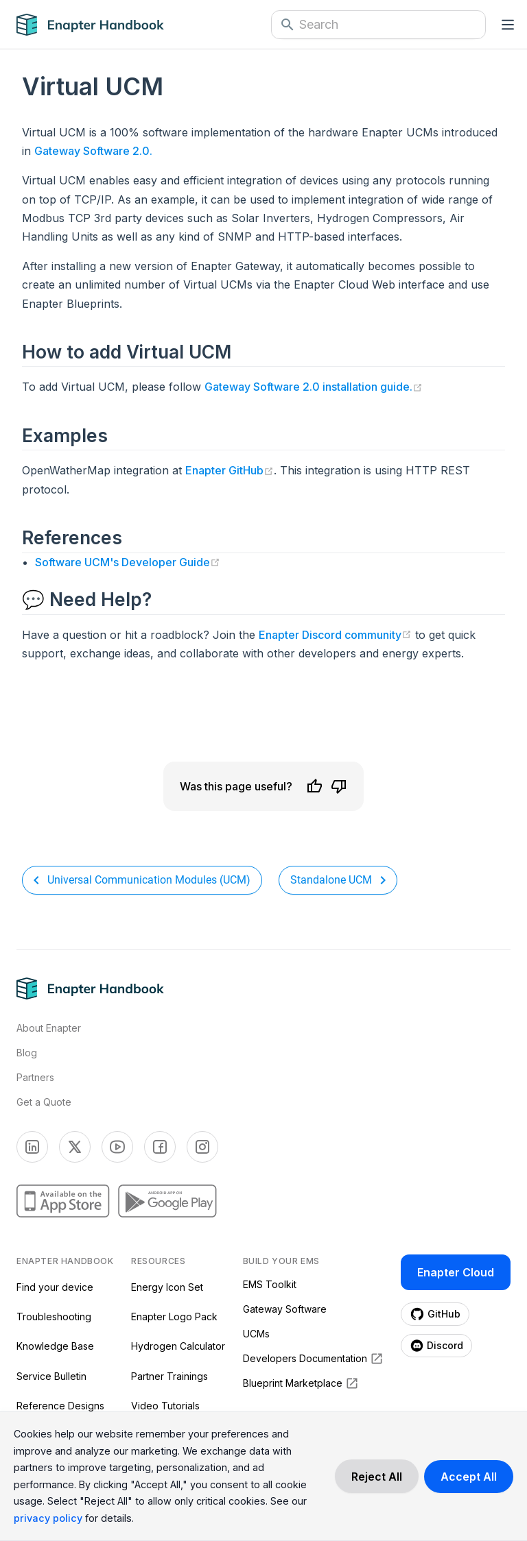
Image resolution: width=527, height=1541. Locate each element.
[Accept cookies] (468, 1476)
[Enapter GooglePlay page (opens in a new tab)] (167, 1201)
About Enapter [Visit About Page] (48, 1028)
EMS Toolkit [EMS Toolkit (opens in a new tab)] (269, 1284)
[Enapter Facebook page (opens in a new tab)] (160, 1147)
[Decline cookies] (377, 1476)
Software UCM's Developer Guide (127, 562)
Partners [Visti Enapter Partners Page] (35, 1077)
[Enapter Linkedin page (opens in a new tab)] (32, 1147)
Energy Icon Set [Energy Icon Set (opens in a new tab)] (167, 1287)
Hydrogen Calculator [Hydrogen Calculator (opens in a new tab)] (178, 1346)
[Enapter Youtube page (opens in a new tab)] (117, 1147)
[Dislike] (339, 786)
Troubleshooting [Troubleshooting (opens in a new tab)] (53, 1316)
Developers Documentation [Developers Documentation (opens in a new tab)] (313, 1359)
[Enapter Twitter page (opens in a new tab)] (75, 1147)
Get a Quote (43, 1102)
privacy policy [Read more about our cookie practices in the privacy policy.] (48, 1518)
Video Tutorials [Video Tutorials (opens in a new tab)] (165, 1405)
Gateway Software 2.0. (93, 151)
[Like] (314, 786)
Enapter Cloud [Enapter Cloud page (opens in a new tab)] (455, 1272)
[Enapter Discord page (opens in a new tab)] (436, 1345)
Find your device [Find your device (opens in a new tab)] (54, 1287)
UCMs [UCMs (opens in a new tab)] (256, 1333)
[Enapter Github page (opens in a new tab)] (435, 1314)
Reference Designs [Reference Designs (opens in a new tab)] (60, 1405)
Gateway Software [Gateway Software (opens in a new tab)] (285, 1309)
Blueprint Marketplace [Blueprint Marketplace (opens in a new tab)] (301, 1383)
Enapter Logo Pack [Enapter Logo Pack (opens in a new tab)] (174, 1316)
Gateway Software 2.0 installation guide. (313, 386)
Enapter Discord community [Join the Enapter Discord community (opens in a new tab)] (335, 636)
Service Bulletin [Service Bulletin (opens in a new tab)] (51, 1376)
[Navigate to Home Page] (99, 25)
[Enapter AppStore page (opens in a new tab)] (63, 1201)
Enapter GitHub (229, 470)
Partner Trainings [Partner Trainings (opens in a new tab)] (169, 1376)
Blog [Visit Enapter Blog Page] (26, 1052)
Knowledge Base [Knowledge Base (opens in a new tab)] (55, 1346)
